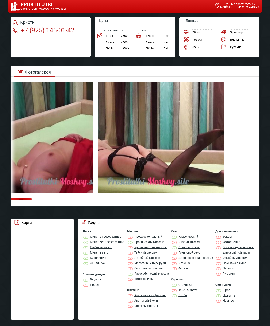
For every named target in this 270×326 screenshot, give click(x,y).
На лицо (228, 300)
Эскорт (227, 236)
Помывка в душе (234, 263)
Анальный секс (189, 242)
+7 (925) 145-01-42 (43, 30)
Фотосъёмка (231, 242)
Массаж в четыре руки (150, 263)
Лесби (182, 295)
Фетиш (183, 268)
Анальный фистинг (147, 300)
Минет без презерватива (107, 242)
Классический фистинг (150, 295)
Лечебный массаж (147, 257)
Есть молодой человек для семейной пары (238, 250)
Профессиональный (148, 236)
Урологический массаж (150, 247)
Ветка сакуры (144, 278)
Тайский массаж (145, 252)
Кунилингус (98, 257)
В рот (226, 290)
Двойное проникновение (195, 257)
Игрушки (184, 263)
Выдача (95, 279)
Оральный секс (189, 247)
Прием (94, 284)
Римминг (229, 273)
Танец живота (188, 290)
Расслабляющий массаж (151, 273)
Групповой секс (189, 252)
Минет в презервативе (105, 236)
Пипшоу (228, 268)
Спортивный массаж (148, 268)
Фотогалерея (34, 72)
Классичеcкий (188, 236)
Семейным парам (235, 257)
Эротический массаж (149, 242)
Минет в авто (99, 252)
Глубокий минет (101, 247)
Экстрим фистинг (146, 305)
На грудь (229, 295)
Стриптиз (185, 284)
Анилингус (97, 263)
